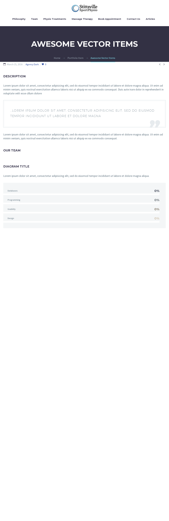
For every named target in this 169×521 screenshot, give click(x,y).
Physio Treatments (54, 19)
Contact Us (133, 19)
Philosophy (18, 19)
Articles (150, 19)
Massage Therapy (82, 19)
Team (34, 19)
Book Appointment (109, 19)
